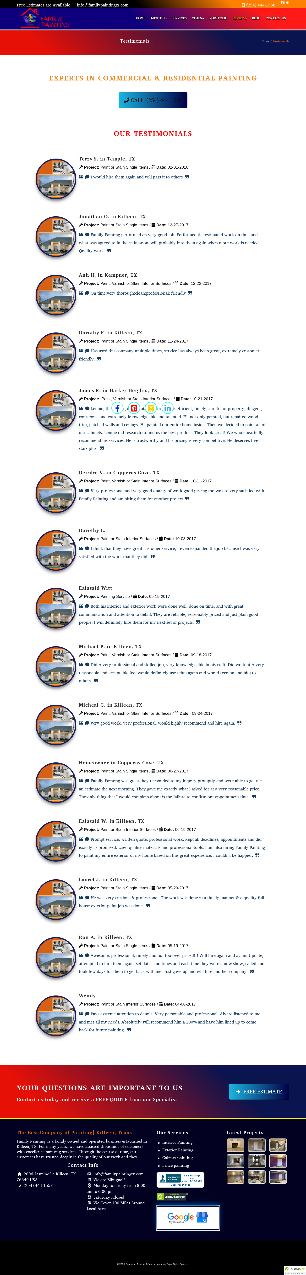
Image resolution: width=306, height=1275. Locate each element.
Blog (256, 18)
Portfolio (218, 18)
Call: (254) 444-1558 (153, 100)
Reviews (240, 18)
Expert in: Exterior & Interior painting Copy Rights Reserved (157, 1264)
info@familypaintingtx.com (102, 5)
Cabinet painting (177, 1157)
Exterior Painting (177, 1150)
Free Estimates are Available (43, 5)
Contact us (276, 18)
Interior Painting (177, 1142)
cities (198, 18)
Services (179, 18)
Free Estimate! (259, 1091)
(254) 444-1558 (257, 5)
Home (140, 18)
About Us (158, 18)
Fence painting (175, 1165)
